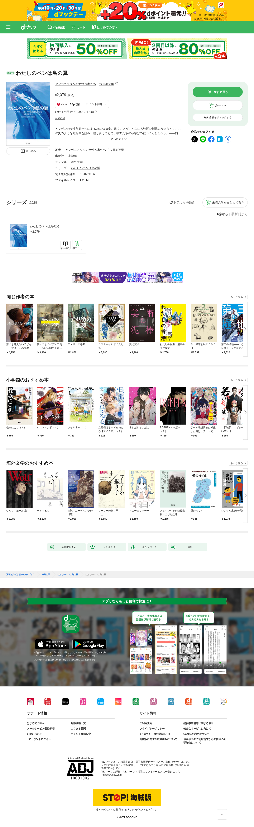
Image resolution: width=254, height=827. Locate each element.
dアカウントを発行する (111, 809)
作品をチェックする (220, 117)
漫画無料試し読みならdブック (20, 575)
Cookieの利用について (196, 734)
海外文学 (77, 162)
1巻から (222, 214)
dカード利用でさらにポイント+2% (74, 111)
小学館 (72, 156)
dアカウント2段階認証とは (155, 734)
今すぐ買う (221, 92)
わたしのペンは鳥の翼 (44, 226)
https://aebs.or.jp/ (112, 774)
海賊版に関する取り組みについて (158, 739)
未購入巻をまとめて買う (228, 202)
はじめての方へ (35, 723)
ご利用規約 (146, 723)
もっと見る (236, 296)
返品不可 (60, 118)
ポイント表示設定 (81, 734)
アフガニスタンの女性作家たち (75, 84)
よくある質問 (78, 728)
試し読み (31, 151)
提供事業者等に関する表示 (198, 723)
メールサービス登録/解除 (41, 728)
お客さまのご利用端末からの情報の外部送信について (204, 741)
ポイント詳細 (94, 104)
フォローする (117, 84)
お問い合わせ (34, 734)
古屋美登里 (106, 84)
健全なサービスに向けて (197, 728)
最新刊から (239, 214)
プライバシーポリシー (152, 728)
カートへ (221, 105)
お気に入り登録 (184, 202)
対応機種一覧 (78, 723)
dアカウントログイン (39, 739)
